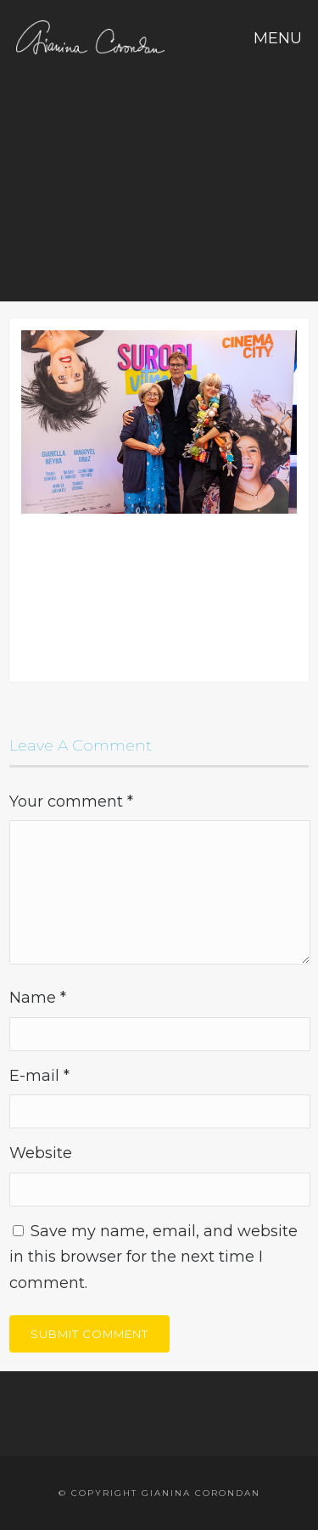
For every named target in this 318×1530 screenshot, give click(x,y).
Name (37, 997)
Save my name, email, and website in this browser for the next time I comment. (153, 1257)
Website (40, 1153)
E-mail (39, 1075)
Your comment (71, 801)
